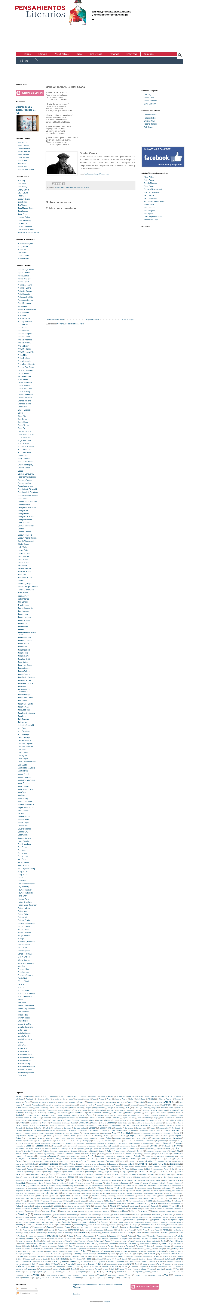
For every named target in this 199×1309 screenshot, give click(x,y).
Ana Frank (22, 315)
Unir (112, 1269)
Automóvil (130, 1110)
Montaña (30, 1211)
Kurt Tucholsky (24, 731)
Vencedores (49, 1272)
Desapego (69, 1143)
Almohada (36, 1102)
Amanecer (72, 1102)
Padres (75, 1222)
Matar (111, 1203)
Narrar (114, 1215)
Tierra (32, 1266)
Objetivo (135, 1217)
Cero (115, 1120)
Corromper (50, 1133)
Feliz (93, 1169)
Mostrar (74, 1211)
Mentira (113, 1206)
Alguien (168, 1099)
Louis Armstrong (24, 220)
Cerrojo (131, 1120)
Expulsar (88, 1166)
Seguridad (25, 1254)
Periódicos (156, 1227)
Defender (19, 1141)
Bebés (72, 1113)
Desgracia (56, 1146)
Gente (52, 1174)
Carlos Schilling (24, 392)
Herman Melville (24, 568)
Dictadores (122, 1148)
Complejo (60, 1125)
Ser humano (150, 1253)
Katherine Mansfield (26, 725)
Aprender (166, 1105)
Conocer (92, 1128)
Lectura (170, 1196)
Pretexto (131, 1236)
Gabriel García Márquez (27, 501)
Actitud (154, 1096)
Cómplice (71, 1138)
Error (56, 1159)
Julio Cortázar (23, 719)
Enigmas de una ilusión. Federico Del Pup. (26, 110)
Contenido (61, 1130)
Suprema (142, 1261)
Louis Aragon (23, 759)
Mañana (153, 1203)
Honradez (115, 1180)
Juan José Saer (24, 710)
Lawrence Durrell (24, 740)
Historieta (39, 1180)
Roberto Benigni (150, 124)
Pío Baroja (22, 881)
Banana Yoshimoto (25, 370)
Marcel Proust (23, 774)
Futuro (141, 1171)
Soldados (79, 1259)
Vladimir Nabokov (25, 1039)
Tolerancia (59, 1266)
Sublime (46, 1261)
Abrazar (37, 1096)
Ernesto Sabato (24, 468)
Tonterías (69, 1266)
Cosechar (95, 1133)
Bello (89, 1113)
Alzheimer (52, 1102)
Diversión (83, 1151)
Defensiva (39, 1141)
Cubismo (115, 1136)
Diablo (71, 1148)
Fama (171, 1166)
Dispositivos (64, 1151)
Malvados (177, 1201)
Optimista (139, 1220)
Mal (126, 1201)
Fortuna (47, 1172)
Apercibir (157, 1105)
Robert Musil (23, 911)
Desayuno (101, 1143)
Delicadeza (76, 1141)
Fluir (173, 1169)
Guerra (169, 1174)
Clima (102, 1123)
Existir (154, 1164)
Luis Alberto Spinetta (26, 229)
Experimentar (20, 1166)
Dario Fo (21, 428)
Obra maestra (156, 1217)
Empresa (156, 1154)
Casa (17, 1120)
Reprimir (168, 1246)
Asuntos (178, 1108)
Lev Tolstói (22, 750)
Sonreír (124, 1259)
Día (178, 1151)
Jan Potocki (22, 623)
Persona (39, 1230)
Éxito (117, 1278)
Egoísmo (59, 1154)
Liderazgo (132, 1198)
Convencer (132, 1130)
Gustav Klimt (23, 253)
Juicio (68, 1196)
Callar (147, 1115)
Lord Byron (22, 756)
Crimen (48, 1136)
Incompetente (176, 1185)
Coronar (27, 1133)
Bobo (164, 1113)
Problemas (42, 1238)
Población (51, 1232)
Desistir (65, 1146)
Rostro (40, 1251)
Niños (48, 1217)
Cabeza (119, 1115)
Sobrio (45, 1259)
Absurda (53, 1096)
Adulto (47, 1099)
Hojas (48, 1180)
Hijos (164, 1177)
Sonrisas (142, 1259)
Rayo (131, 1241)
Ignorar (136, 1183)
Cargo (162, 1118)
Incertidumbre (164, 1185)
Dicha (113, 1148)
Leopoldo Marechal (25, 746)
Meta (179, 1206)
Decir (145, 1138)
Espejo (83, 1161)
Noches (64, 1217)
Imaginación (20, 1185)
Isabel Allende (23, 599)
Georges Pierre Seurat (153, 189)
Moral (37, 1211)
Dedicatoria (167, 1138)
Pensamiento (23, 1227)
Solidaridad (98, 1259)
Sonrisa (133, 1259)
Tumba (97, 1269)
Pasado (19, 1225)
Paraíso (156, 1222)
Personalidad (62, 1230)
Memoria (57, 1206)
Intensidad (76, 1193)
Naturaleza (124, 1215)
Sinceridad (147, 1256)
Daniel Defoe (23, 422)
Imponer (52, 1185)
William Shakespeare (26, 1067)
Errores (64, 1159)
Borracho (28, 1115)
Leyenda (61, 1198)
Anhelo (90, 1105)
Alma (27, 1102)
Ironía (26, 1196)
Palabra (93, 1222)
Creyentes (30, 1136)
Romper (25, 1251)
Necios (178, 1215)
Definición (48, 1141)
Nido (34, 1217)
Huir (179, 1180)
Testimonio (167, 1264)
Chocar (173, 1120)
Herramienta (127, 1177)
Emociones (118, 1154)
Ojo (43, 1220)
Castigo (24, 1120)
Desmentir (74, 1146)
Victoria (27, 1275)
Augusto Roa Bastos (26, 367)
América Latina (37, 1105)
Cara (132, 1118)
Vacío (152, 1269)
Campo (54, 1118)
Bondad (19, 1115)
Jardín (46, 1196)
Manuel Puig (23, 771)
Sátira (17, 1264)
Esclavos (133, 1159)
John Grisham (23, 644)
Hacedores (62, 1177)
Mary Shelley (23, 798)
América (26, 1105)
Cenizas (99, 1120)
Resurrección (93, 1248)
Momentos (20, 1211)
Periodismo (134, 1227)
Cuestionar (150, 1136)
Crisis (65, 1136)
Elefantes (86, 1154)
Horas (124, 1180)
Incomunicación (33, 1188)
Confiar (38, 1128)
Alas (131, 1099)
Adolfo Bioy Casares (26, 270)
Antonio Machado (25, 340)
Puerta (45, 1241)
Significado (99, 1256)
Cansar (91, 1118)
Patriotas (45, 1225)
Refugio (18, 1246)
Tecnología (70, 1264)
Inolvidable (75, 1190)
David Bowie (23, 193)
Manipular (41, 1203)
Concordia (169, 1125)
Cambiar (172, 1115)
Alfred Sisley (149, 177)
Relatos (52, 1246)
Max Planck (22, 161)
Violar (92, 1275)
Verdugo (129, 1272)
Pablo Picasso (23, 256)
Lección (161, 1196)
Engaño (91, 1156)
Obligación (145, 1217)
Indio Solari (22, 202)
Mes (173, 1206)
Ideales (71, 1183)
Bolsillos (178, 1113)
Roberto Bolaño (24, 920)
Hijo (159, 1177)
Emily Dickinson (24, 459)
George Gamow (24, 148)
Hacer (71, 1177)
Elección (77, 1154)
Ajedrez (124, 1099)
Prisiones (170, 1236)
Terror (159, 1264)
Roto (48, 1251)
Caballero (110, 1115)
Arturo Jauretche (24, 361)
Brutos (74, 1115)
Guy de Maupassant (26, 541)
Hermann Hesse (24, 572)
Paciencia (66, 1222)
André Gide (22, 328)
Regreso (44, 1246)
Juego (60, 1196)
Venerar (73, 1272)
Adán (63, 1099)
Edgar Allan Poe (24, 440)
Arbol (37, 1108)
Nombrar (73, 1217)
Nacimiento (47, 1215)
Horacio (21, 581)
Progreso (95, 1238)
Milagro (63, 1208)
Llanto (140, 1198)
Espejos (92, 1161)
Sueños (73, 1261)
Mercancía (144, 1206)
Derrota (20, 1143)
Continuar (82, 1130)
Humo (41, 1183)
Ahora (109, 1099)
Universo (120, 1269)
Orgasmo (155, 1220)
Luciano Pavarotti (25, 226)
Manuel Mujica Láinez (26, 768)
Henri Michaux (23, 559)
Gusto (18, 1177)
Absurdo (62, 1096)
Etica (73, 1164)
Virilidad (120, 1275)
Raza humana (140, 1241)
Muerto (116, 1211)
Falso (157, 1166)
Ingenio (149, 1188)
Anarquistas (57, 1105)
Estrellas (33, 1164)
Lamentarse (120, 1196)
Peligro (134, 1225)
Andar (75, 1105)
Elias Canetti (23, 456)
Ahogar (101, 1099)
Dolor (109, 1151)
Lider (124, 1198)
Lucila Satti (22, 765)
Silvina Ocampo (24, 960)
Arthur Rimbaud (24, 358)
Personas (74, 1230)
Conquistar (118, 1128)
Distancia (74, 1151)
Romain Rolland (24, 932)
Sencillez (58, 1254)
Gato (179, 1172)
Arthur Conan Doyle (26, 352)
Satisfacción (151, 1251)
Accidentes (92, 1096)
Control (112, 1130)
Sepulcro (130, 1254)
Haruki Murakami (24, 553)
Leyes (68, 1198)
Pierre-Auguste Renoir (153, 217)
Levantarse (45, 1198)
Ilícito (170, 1183)
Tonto (78, 1266)
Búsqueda (100, 1115)
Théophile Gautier (25, 996)
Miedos (46, 1208)
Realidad (179, 1241)
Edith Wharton (23, 443)
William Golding (24, 1064)
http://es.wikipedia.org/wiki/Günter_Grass (97, 174)
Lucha (170, 1198)
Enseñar (119, 1156)
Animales (98, 1105)
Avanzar (154, 1110)
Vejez (34, 1272)
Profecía (60, 1238)
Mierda (54, 1208)
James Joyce (23, 614)
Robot (182, 1248)
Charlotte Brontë (24, 404)
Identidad (98, 1183)
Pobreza (68, 1232)
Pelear (126, 1225)
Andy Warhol (23, 247)
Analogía (48, 1105)
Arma (72, 1108)
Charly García (23, 190)
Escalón (82, 1159)
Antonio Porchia (24, 343)
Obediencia (126, 1217)
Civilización (83, 1123)
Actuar (170, 1096)
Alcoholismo (140, 1099)
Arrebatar (80, 1108)
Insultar (31, 1193)
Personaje (51, 1230)
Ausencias (110, 1110)
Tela (84, 1264)
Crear (114, 1133)
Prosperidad (125, 1238)
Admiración (30, 1099)
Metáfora (18, 1208)
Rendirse (120, 1246)
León (75, 1198)
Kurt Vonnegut (23, 734)
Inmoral (36, 1190)
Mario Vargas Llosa (25, 789)
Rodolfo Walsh (24, 929)
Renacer (111, 1246)
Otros (57, 1222)
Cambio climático (23, 1118)
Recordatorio (103, 1243)
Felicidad (74, 1169)
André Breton (23, 325)
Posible (164, 1232)
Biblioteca (128, 1113)
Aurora (92, 1110)
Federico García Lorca (27, 477)
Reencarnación (144, 1243)
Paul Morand (23, 850)
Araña (31, 1108)
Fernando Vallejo (24, 483)
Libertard (95, 1198)
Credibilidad (156, 1133)
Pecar (90, 1225)
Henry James (23, 562)
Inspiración (129, 1190)
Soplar (150, 1259)
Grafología (125, 1174)
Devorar (63, 1148)
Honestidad (105, 1180)
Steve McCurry (150, 104)
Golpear (108, 1174)
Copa (151, 1130)
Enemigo (52, 1156)
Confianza (29, 1128)
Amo (160, 1102)
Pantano (129, 1222)
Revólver (140, 1248)
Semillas (50, 1254)
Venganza (82, 1272)
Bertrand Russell (24, 376)
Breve (36, 1115)
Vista (159, 1275)
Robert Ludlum (24, 908)
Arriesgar (110, 1108)
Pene (181, 1225)
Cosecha (86, 1133)
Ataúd (34, 1110)
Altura (44, 1102)
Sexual (48, 1256)
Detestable (38, 1148)
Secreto (162, 1251)
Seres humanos (177, 1254)
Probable (21, 1238)
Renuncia (129, 1246)
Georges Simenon (25, 520)
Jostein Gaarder (24, 674)
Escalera (73, 1159)
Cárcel (55, 1138)
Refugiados (177, 1243)
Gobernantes (88, 1174)
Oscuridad (34, 1222)
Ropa (33, 1251)
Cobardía (121, 1123)
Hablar (51, 1177)
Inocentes (65, 1190)
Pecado (68, 1225)
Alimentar (177, 1099)
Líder (60, 1201)
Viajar (148, 1272)
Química (117, 1241)
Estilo (17, 1164)
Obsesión (172, 1217)
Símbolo (33, 1264)
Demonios (139, 1141)
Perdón (86, 1227)
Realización (31, 1243)
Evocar (94, 1164)
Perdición (77, 1227)
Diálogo (93, 1151)
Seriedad (22, 1256)
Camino (35, 1118)
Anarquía (67, 1105)
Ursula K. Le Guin (25, 1024)
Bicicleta (138, 1113)
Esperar (121, 1161)
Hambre (89, 1177)
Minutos (88, 1208)
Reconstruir (80, 1243)
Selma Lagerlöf (24, 951)
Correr (42, 1133)
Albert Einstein (23, 145)
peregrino (87, 1278)
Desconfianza (123, 1143)
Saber (83, 1251)
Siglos (90, 1256)
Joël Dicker (22, 701)
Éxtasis (124, 1278)
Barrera (42, 1113)
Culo (158, 1136)
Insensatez (97, 1190)
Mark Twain (22, 792)
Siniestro (157, 1256)
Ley (53, 1198)
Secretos (171, 1251)
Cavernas (45, 1120)
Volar (17, 1278)
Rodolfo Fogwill (24, 926)
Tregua (55, 1269)
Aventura (163, 1110)
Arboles (44, 1108)
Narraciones (106, 1215)
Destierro (144, 1146)
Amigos (130, 1102)
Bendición (97, 1113)
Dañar (93, 1138)
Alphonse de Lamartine (27, 309)
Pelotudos (144, 1225)
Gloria (70, 1174)
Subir (17, 1261)
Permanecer (167, 1227)
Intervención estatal (126, 1193)
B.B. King (21, 181)
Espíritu (149, 1161)
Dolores (131, 1151)
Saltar (125, 1251)
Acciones (102, 1096)
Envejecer (21, 1159)
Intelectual (40, 1193)
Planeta (166, 1230)
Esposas (141, 1161)
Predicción (39, 1236)
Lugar (18, 1201)
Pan (121, 1222)
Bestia (113, 1113)
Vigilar (70, 1275)
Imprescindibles (97, 1185)
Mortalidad (65, 1211)
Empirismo (147, 1154)
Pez (125, 1230)
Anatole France (24, 318)
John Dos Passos (25, 641)
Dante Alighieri (23, 425)
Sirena (173, 1256)
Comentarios (23, 1293)
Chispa (166, 1120)
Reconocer (70, 1243)
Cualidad (106, 1136)
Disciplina (27, 1151)
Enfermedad (72, 1156)
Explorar (40, 1166)
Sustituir (178, 1261)
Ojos (48, 1220)
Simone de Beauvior (26, 963)
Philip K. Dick (23, 871)
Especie (64, 1161)
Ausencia (100, 1110)
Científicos (34, 1123)
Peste (118, 1230)
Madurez (100, 1201)
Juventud (84, 1196)
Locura (160, 1198)
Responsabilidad (60, 1248)
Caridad (169, 1118)
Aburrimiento (72, 1096)
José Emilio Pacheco (26, 677)
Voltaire (21, 1042)
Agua (94, 1099)
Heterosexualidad (141, 1177)
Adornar (39, 1099)
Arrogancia (119, 1108)
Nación (82, 1215)
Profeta (86, 1238)
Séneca (21, 984)
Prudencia (154, 1238)
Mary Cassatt (149, 204)
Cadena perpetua (130, 1115)
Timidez (41, 1266)
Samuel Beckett (24, 945)
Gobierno (99, 1174)
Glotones (78, 1174)
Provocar (145, 1238)
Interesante (96, 1193)
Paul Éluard (22, 859)
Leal (147, 1196)
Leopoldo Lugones (25, 743)
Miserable (119, 1208)
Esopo (20, 471)
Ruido (63, 1251)
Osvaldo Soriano (24, 838)
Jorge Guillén (23, 662)
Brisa (60, 1115)
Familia (179, 1166)
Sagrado (117, 1251)
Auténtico (146, 1110)
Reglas (35, 1246)
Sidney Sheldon (24, 957)
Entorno (147, 1156)
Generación (20, 1174)
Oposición (112, 1220)
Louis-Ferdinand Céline (27, 762)
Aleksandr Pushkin (25, 297)
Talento (47, 1264)
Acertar (139, 1096)
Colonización (149, 1123)
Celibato (85, 1120)
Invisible (18, 1196)
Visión (152, 1275)
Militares (79, 1208)
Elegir (94, 1154)
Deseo (28, 1146)
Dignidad (150, 1148)
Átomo (94, 1278)
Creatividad (125, 1133)
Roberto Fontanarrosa (26, 923)
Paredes (165, 1222)
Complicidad (70, 1125)
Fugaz (124, 1172)
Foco (179, 1169)
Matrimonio (141, 1203)
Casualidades (34, 1120)
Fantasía (30, 1169)
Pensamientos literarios (74, 187)
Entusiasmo (171, 1156)
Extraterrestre (140, 1166)
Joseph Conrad (24, 668)
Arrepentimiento (98, 1108)
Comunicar (125, 1125)
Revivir (120, 1248)
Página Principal (92, 319)
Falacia (150, 1166)
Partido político (176, 1222)
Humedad (32, 1183)
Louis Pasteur (23, 158)
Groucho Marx (149, 121)
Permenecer (177, 1227)
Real (171, 1241)
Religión (61, 1246)
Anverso (142, 1105)
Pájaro (67, 1241)
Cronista (88, 1136)
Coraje (165, 1130)
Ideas (88, 1183)
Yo (64, 1278)
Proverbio (136, 1238)
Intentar (86, 1193)
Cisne (66, 1123)
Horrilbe (142, 1180)
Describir (158, 1143)
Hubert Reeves (24, 151)
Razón (163, 1241)
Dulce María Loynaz (26, 434)
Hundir (56, 1183)
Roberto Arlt (22, 917)
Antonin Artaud (24, 337)
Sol (71, 1259)
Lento (38, 1198)
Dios (177, 1148)
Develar (46, 1148)
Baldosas (28, 1113)
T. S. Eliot (21, 987)
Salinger (21, 939)
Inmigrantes (19, 1190)
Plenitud (32, 1232)
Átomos (101, 1278)
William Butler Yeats (26, 1057)
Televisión (91, 1264)
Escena (101, 1159)
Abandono (19, 1096)
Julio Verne (22, 722)
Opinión (78, 1220)
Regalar (27, 1246)
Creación (105, 1133)
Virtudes (137, 1275)
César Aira (22, 416)
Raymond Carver (24, 890)
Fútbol (173, 1172)
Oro (26, 1222)
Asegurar (154, 1108)
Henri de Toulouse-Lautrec (154, 201)
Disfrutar (46, 1151)
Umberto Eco (23, 1021)
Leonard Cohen (24, 217)
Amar (80, 1102)
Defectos (177, 1138)
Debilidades (128, 1138)
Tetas (175, 1264)
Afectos (70, 1099)
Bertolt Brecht (23, 373)
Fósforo (157, 1172)
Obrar (165, 1217)
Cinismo (44, 1123)
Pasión (28, 1225)
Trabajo (124, 1266)
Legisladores (20, 1198)
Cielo (181, 1120)
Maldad (149, 1201)
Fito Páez (21, 196)
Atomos (60, 1110)
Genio (43, 1174)
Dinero (167, 1149)
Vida (36, 1274)
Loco (153, 1198)
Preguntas (51, 1235)
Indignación (81, 1188)
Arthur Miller (23, 355)
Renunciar (139, 1246)
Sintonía (165, 1256)
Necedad (145, 1215)
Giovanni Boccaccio (26, 526)
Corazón (175, 1130)
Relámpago (79, 1246)
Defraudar (67, 1141)
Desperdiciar (103, 1146)
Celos (92, 1120)
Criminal (57, 1136)
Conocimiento (105, 1128)
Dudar (171, 1151)
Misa (111, 1208)
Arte (127, 1107)
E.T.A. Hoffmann (24, 437)
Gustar (178, 1174)
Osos (42, 1222)
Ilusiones (154, 1183)
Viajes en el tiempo (165, 1272)
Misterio (137, 1208)
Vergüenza (139, 1272)
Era (41, 1159)
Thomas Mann (23, 990)
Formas (29, 1172)
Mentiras (124, 1206)
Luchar (178, 1198)
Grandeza (134, 1174)
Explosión (49, 1166)
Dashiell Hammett (25, 431)
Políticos (147, 1233)
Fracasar (78, 1172)
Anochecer (108, 1105)
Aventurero (174, 1110)
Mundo (144, 1211)
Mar (65, 1203)
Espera (100, 1161)
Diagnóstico (80, 1148)
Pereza (94, 1227)
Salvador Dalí (23, 259)
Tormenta (94, 1266)
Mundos (155, 1211)
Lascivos (140, 1196)
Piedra (131, 1230)
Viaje (154, 1272)
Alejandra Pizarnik (25, 285)
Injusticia (178, 1188)
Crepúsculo (20, 1136)
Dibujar (106, 1148)
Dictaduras (133, 1148)
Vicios (20, 1275)
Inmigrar (28, 1190)
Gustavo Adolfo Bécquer (27, 538)
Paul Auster (22, 847)
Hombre (59, 1180)
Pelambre (112, 1225)
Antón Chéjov (23, 346)
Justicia (75, 1196)
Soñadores (169, 1259)
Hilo (170, 1177)
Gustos (25, 1177)
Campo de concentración (67, 1118)
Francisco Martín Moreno (28, 495)
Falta (164, 1166)
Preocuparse (101, 1236)
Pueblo (37, 1241)
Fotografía (57, 1172)
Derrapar (180, 1141)
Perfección (114, 1227)
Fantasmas (20, 1169)
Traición (152, 1266)
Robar (174, 1248)
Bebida (65, 1113)
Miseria (128, 1208)
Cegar (60, 1120)
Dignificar (159, 1148)
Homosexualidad (92, 1180)
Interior (105, 1193)
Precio (181, 1232)
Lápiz (54, 1201)
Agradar (87, 1099)
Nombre (81, 1217)
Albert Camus (23, 276)
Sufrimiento (85, 1261)
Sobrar (38, 1259)
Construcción (176, 1128)
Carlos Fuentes (24, 386)
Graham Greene (24, 532)
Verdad (108, 1271)
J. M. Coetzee (23, 605)
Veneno (65, 1272)
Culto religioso (176, 1136)
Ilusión (163, 1183)
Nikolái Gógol (23, 823)
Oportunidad (87, 1220)
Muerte (105, 1211)
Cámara (39, 1138)
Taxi (62, 1264)
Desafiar (29, 1143)
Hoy (158, 1180)
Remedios (89, 1246)
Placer (157, 1230)
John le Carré (23, 656)
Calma (163, 1115)
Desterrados (124, 1146)
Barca (35, 1113)
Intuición (169, 1193)
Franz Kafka (23, 498)
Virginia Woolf (23, 1036)
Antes (126, 1105)
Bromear (67, 1115)
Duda (164, 1151)
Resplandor (36, 1248)
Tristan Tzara (23, 1015)
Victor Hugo (22, 1030)
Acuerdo (178, 1096)
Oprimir (120, 1220)
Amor (167, 1101)
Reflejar (155, 1243)
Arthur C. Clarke (24, 349)
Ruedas (55, 1251)
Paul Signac (148, 214)
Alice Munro (22, 306)
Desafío (37, 1143)
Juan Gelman (23, 707)
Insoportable (117, 1190)
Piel (138, 1230)
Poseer (156, 1232)
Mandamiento (20, 1203)
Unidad (105, 1269)
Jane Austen (23, 626)
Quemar (99, 1241)
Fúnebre (165, 1172)
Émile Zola (22, 1076)
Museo (163, 1211)
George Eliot (23, 511)
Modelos (159, 1208)
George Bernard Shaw (27, 507)
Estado (168, 1161)
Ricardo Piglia (23, 899)
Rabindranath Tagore (26, 884)
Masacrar (104, 1203)
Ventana (91, 1272)
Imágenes (152, 1185)
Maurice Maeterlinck (26, 804)
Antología (134, 1105)
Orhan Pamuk (23, 832)
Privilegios (179, 1236)
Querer (107, 1241)
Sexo (40, 1256)
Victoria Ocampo (24, 1033)
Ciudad (73, 1123)
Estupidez (43, 1164)
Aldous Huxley (23, 282)
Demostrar (149, 1141)
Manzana (51, 1203)
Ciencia (22, 1123)
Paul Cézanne (149, 208)
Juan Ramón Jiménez (26, 713)
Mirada (96, 1208)
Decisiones (156, 1138)
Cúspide (79, 1138)
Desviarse (29, 1148)
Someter (108, 1259)
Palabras (104, 1222)
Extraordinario (127, 1166)
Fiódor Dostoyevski (25, 486)
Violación (85, 1275)
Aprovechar (22, 1108)
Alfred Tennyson (24, 303)
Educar (31, 1154)
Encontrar (29, 1156)
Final (148, 1169)
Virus (145, 1275)
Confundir (67, 1128)
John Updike (23, 653)
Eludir (102, 1154)
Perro (17, 1230)
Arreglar (88, 1108)
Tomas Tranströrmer (26, 1006)
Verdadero (120, 1272)
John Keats (22, 647)
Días (17, 1154)
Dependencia (161, 1141)
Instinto (155, 1190)
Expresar (68, 1166)
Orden (148, 1220)
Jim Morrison (23, 205)
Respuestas (73, 1248)
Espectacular (74, 1161)
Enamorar (166, 1154)
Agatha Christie (24, 273)
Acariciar (83, 1096)
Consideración (163, 1128)
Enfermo (82, 1156)
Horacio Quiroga (24, 584)
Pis (151, 1230)
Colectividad (138, 1123)
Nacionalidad (59, 1215)
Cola (129, 1123)
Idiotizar (115, 1183)
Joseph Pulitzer (24, 671)
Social (53, 1259)
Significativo (111, 1256)
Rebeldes (42, 1243)
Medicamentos (164, 1203)
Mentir (104, 1206)
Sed (17, 1254)
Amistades (152, 1102)
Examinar (124, 1164)
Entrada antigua (128, 319)
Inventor (178, 1193)
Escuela (169, 1159)
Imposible (74, 1185)
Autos (138, 1110)
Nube (99, 1217)
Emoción (128, 1154)
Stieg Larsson (23, 972)
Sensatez (67, 1254)
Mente (88, 1206)
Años (20, 1113)
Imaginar (33, 1185)
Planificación (177, 1230)
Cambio (180, 1115)
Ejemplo (68, 1154)
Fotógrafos (68, 1172)
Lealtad (154, 1196)
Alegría (151, 1099)
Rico (154, 1248)
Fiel (120, 1169)
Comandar (169, 1123)
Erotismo (49, 1159)
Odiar (20, 1220)
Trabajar (114, 1266)
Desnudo (83, 1146)
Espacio (46, 1161)
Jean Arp (21, 629)
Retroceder (103, 1248)
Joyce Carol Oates (25, 698)
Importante (62, 1185)
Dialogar (89, 1148)
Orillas (20, 1222)
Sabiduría (95, 1251)
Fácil (151, 1172)
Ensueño (128, 1156)
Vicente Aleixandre (25, 1027)
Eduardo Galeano (25, 450)
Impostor (85, 1185)
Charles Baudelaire (25, 395)
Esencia (19, 1161)
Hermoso (117, 1177)
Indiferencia (70, 1188)
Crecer (136, 1133)
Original (180, 1220)
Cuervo (141, 1136)
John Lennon (23, 211)
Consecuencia (141, 1128)
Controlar (121, 1130)
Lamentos (130, 1196)
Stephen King (23, 969)
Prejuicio (70, 1236)
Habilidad (33, 1177)
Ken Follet (22, 728)
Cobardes (111, 1123)
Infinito (119, 1188)
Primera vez (141, 1236)
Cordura (18, 1133)
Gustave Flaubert (25, 535)
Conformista (57, 1128)
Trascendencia (44, 1269)
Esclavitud (123, 1159)
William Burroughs (25, 1054)
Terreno (152, 1264)
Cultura (18, 1138)
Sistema (180, 1256)
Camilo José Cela (25, 382)
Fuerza (115, 1172)
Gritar (161, 1174)
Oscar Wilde (23, 835)
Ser (137, 1253)
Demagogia (87, 1141)
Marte (96, 1203)
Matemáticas (121, 1203)
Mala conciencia (138, 1201)
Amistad (140, 1102)
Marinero (89, 1203)
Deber (108, 1138)
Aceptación (121, 1096)
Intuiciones (159, 1193)
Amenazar (120, 1102)
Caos (107, 1118)
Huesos (172, 1180)
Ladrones (111, 1196)
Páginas (59, 1241)
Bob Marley (22, 187)
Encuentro (42, 1156)
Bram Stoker (23, 379)
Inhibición (158, 1188)
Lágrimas (46, 1201)
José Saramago (24, 695)
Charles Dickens (24, 401)
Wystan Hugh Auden (26, 1073)
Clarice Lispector (24, 410)
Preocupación (89, 1236)
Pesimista (109, 1230)
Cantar (99, 1118)
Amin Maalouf (23, 312)
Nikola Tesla (22, 167)
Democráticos (128, 1141)
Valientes (169, 1269)
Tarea (56, 1264)
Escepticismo (112, 1159)
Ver (98, 1271)
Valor (177, 1269)
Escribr (152, 1159)
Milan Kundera (23, 810)
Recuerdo (132, 1243)
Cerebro (108, 1120)
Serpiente (32, 1256)
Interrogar (114, 1193)
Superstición (131, 1261)
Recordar (90, 1243)
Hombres (76, 1180)
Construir (19, 1130)
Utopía (143, 1269)
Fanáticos (39, 1169)
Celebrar (77, 1120)
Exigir (132, 1164)
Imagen (178, 1183)
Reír (148, 1248)
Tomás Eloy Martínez (26, 1009)
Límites (68, 1201)
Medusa (37, 1206)
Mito (146, 1208)
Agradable (78, 1099)
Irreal (32, 1196)
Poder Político (95, 1232)
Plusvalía (41, 1232)
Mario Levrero (23, 786)
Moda (152, 1208)
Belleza (80, 1113)
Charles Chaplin (150, 115)
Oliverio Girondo (24, 829)
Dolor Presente (120, 1151)
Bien (146, 1113)
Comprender (100, 1125)
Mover (90, 1211)
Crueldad (97, 1136)
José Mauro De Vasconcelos (24, 691)
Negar (18, 1217)
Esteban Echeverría (26, 474)
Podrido (114, 1232)
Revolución (129, 1249)
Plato (25, 1232)
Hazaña (98, 1177)
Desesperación (42, 1146)
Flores (166, 1169)
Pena (152, 1225)
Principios (151, 1236)
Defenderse (29, 1141)
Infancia (91, 1188)
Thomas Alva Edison (26, 170)
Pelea (120, 1225)
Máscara (180, 1211)
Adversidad (55, 1099)
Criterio (72, 1136)
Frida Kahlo (22, 249)
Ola (56, 1220)
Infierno (110, 1188)
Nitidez (41, 1217)
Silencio (121, 1256)
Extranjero (115, 1166)
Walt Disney (148, 127)
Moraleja (46, 1211)
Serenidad (164, 1254)
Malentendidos (160, 1201)
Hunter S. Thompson (26, 590)
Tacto (40, 1264)
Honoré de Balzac (25, 578)
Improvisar (118, 1185)
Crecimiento (146, 1133)
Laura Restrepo (24, 737)
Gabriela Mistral (24, 504)
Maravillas (72, 1203)
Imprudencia (129, 1185)
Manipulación (31, 1203)
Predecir (30, 1236)
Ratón (124, 1241)
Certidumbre (140, 1120)
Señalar (67, 1256)
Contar (38, 1130)
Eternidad (64, 1164)
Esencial (28, 1161)
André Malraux (24, 331)
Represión (158, 1246)
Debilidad (117, 1138)
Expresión (78, 1166)
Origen (172, 1220)
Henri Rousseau (150, 198)
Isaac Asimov (23, 596)
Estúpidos (54, 1164)
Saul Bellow (22, 948)
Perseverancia (28, 1230)
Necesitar (168, 1215)
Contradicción (93, 1130)
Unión (130, 1269)
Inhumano (167, 1188)
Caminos (45, 1118)
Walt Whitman (23, 1045)
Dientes (142, 1148)
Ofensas (36, 1220)
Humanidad (20, 1183)
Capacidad (116, 1118)
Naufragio (136, 1215)
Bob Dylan (22, 184)
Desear (178, 1143)
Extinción (105, 1166)
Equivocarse (32, 1159)
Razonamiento (152, 1241)
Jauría (53, 1196)
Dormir (139, 1151)
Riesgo (161, 1248)
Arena (57, 1108)
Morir (53, 1211)
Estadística (177, 1161)
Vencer (58, 1272)
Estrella (24, 1164)
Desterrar (134, 1146)
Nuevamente (108, 1217)
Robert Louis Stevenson (27, 905)
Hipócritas (19, 1180)
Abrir (44, 1096)
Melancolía (47, 1206)
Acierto (147, 1096)
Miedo (36, 1208)
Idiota (108, 1183)
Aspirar (163, 1108)
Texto (181, 1264)
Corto (69, 1133)
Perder (67, 1227)
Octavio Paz (23, 826)
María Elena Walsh (25, 801)
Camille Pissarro (150, 183)
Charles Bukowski (25, 398)
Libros (115, 1198)
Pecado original (80, 1225)
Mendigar (68, 1206)
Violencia (100, 1275)
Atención (42, 1110)
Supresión (152, 1261)
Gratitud (144, 1174)
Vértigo (50, 1278)
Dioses (18, 1151)
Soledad (87, 1259)
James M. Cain (24, 620)
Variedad (27, 1272)
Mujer (124, 1211)
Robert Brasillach (24, 902)
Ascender (146, 1108)
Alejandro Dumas (25, 291)
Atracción (68, 1110)
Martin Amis (22, 795)
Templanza (120, 1264)
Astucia (171, 1108)
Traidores (161, 1266)
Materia (132, 1203)
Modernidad (169, 1208)
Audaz (85, 1110)
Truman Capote (24, 1018)
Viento (62, 1275)
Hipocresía (177, 1177)
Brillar (53, 1115)
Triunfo (74, 1269)
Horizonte (132, 1180)
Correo (34, 1133)
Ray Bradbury (23, 887)
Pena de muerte (172, 1225)
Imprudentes (141, 1185)
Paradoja (147, 1222)
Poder (83, 1232)
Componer (79, 1125)
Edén (39, 1154)
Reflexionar (166, 1243)
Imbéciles (42, 1185)
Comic (33, 1125)
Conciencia (145, 1125)
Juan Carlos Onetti (25, 704)
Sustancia (170, 1261)
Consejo (152, 1128)
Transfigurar (19, 1269)
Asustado (19, 1110)
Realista (22, 1243)
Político (138, 1232)
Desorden (92, 1146)
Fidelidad (112, 1169)
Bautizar (50, 1113)
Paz (52, 1225)
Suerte (54, 1261)
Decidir (138, 1138)
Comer (18, 1125)
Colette (21, 413)
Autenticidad (120, 1110)
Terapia (144, 1264)
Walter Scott (23, 1048)
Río (76, 1251)
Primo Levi (22, 878)
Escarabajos (92, 1159)
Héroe (63, 1183)
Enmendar (109, 1156)
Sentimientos (102, 1254)
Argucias (64, 1108)
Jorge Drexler (23, 214)
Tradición (134, 1266)
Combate (178, 1123)
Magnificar (119, 1201)
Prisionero (161, 1236)
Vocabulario (177, 1275)
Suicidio (111, 1261)
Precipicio (21, 1236)
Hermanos (107, 1177)
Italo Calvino (23, 602)
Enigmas (100, 1156)
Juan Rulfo (22, 716)
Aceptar (131, 1096)
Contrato (104, 1130)
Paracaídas (138, 1222)
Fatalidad (50, 1169)
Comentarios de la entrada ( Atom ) (71, 324)
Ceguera (68, 1120)
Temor (100, 1264)
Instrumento (176, 1190)
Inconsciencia (45, 1188)
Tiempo (21, 1266)
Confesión (19, 1128)
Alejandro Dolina (24, 288)
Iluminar (145, 1183)
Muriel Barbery (24, 817)
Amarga (91, 1102)
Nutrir (118, 1217)
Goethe (21, 529)
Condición (178, 1125)
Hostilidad (151, 1180)
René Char (22, 896)
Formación (19, 1172)
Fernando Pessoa (25, 480)
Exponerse (59, 1166)
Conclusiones (158, 1125)
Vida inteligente (52, 1275)
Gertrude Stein (24, 523)
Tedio (78, 1264)
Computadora (114, 1125)
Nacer (36, 1215)
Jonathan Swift (24, 659)
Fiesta (127, 1169)
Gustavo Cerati (24, 199)
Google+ (76, 1294)
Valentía (160, 1269)
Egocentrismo (48, 1154)
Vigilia (76, 1275)
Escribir (142, 1159)
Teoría (137, 1264)
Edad (24, 1154)
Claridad (94, 1123)
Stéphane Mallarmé (25, 975)
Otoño (49, 1222)
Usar (136, 1269)
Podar (75, 1232)
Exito (164, 1164)
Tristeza (63, 1269)
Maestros (109, 1201)
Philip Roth (22, 875)
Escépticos (177, 1159)
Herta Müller (23, 575)
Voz (34, 1278)
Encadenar (177, 1154)
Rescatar (18, 1248)
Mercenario (154, 1206)
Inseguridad (85, 1190)
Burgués (82, 1115)
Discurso (37, 1151)
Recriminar (122, 1243)
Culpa (165, 1136)
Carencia (147, 1118)
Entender (137, 1156)
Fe (58, 1169)
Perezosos (104, 1227)
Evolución (102, 1164)
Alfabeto (160, 1099)
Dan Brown (22, 419)
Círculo (63, 1138)
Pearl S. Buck (23, 865)
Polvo (121, 1232)
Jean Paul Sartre (24, 638)
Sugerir (102, 1261)
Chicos (159, 1120)
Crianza (39, 1136)
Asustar (27, 1110)
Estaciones (160, 1161)
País (59, 1225)
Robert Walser (23, 914)
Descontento (147, 1143)
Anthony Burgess (24, 334)
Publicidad (28, 1241)
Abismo (29, 1096)
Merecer (165, 1206)
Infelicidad (100, 1188)
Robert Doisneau (150, 101)
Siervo (82, 1256)
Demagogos (97, 1141)
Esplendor (132, 1161)
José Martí (22, 686)
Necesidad (156, 1215)
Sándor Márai (23, 981)
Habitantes (43, 1177)
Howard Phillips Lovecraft (28, 587)
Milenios (71, 1208)
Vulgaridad (41, 1278)
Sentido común (88, 1254)
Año (182, 1110)
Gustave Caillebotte (151, 192)
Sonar (116, 1259)
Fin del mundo (137, 1169)
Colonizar (159, 1123)
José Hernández (24, 680)
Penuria (59, 1227)
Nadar (96, 1215)
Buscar (90, 1115)
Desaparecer (57, 1143)
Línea (76, 1201)
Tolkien (20, 1000)
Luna (31, 1201)
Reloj (71, 1246)
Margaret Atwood (24, 777)
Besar (106, 1113)
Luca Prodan (23, 223)
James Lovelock (24, 617)
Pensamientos (38, 1227)
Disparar (55, 1151)
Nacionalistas (72, 1215)
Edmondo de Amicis (26, 446)
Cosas (76, 1133)
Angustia (82, 1105)
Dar (86, 1138)
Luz (37, 1201)
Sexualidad (58, 1256)
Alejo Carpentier (24, 294)
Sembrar (42, 1254)
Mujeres (134, 1211)
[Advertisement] (169, 25)
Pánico (75, 1241)
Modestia (178, 1208)
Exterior (96, 1166)
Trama (170, 1266)
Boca (171, 1113)
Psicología (179, 1238)
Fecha (65, 1169)
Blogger (107, 1302)
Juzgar (94, 1196)
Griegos (153, 1174)
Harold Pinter (23, 550)
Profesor (78, 1238)
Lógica (83, 1201)
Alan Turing (22, 142)
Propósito (114, 1238)
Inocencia (56, 1190)
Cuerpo (131, 1136)
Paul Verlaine (23, 856)
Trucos (82, 1269)
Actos (162, 1096)
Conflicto (47, 1128)
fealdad (78, 1278)
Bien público (156, 1113)
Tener (129, 1264)
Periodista (146, 1227)
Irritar (39, 1196)
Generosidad (33, 1174)
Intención (66, 1193)
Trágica (89, 1269)
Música (22, 1214)
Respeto (27, 1248)
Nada (89, 1215)
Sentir (112, 1254)
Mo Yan (21, 814)
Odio (28, 1220)
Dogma (101, 1151)
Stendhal (21, 966)
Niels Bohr (22, 164)
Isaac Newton (23, 154)
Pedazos (97, 1225)
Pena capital (161, 1225)
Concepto (135, 1125)
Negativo (26, 1217)
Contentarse (72, 1130)
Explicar (31, 1166)
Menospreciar (78, 1206)
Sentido (77, 1254)
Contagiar (28, 1130)
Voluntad (25, 1278)
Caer (140, 1115)
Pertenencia (88, 1230)
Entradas (22, 1289)
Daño (101, 1138)
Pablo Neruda (23, 841)
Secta (179, 1251)
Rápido (70, 1251)
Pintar (145, 1230)
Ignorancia (125, 1183)
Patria (38, 1225)
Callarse (155, 1115)
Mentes (97, 1206)
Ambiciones (100, 1102)
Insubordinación (21, 1193)
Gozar (116, 1174)
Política (129, 1233)
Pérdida (82, 1241)
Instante (147, 1190)
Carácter (178, 1118)
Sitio (19, 1259)
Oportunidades (100, 1220)
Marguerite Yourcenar (26, 780)
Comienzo (42, 1125)
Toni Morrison (23, 1012)
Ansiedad (117, 1105)
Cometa (25, 1125)
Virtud (127, 1275)
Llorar (146, 1198)
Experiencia (175, 1164)
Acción (110, 1096)
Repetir (149, 1246)
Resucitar (83, 1248)
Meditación (28, 1206)
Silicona (130, 1256)
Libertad (84, 1198)
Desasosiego (91, 1143)
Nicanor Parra (23, 820)
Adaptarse (19, 1099)
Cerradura (123, 1120)
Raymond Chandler (25, 893)
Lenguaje (29, 1198)
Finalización (157, 1169)
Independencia (58, 1188)
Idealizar (80, 1183)
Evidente (86, 1164)
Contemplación (49, 1130)
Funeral (132, 1172)
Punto (53, 1241)
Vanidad (18, 1272)
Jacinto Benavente (25, 608)
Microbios (27, 1208)
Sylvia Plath (22, 978)
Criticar (80, 1136)
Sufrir (94, 1261)
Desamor (46, 1143)
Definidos (58, 1141)
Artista (137, 1108)
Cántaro (47, 1138)
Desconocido (135, 1143)
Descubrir (167, 1143)
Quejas (90, 1241)
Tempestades (110, 1264)
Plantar (18, 1232)
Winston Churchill (25, 1070)
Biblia (120, 1113)
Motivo (82, 1211)
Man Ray (147, 95)
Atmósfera (51, 1110)
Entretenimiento (158, 1156)
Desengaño (19, 1146)
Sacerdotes (108, 1251)
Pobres (60, 1232)
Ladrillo (102, 1196)
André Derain (149, 180)
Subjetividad (26, 1261)
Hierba (153, 1177)
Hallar (81, 1177)
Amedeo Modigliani (25, 243)
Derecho (172, 1141)
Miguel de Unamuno (26, 807)
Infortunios (140, 1188)
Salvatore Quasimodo (26, 942)
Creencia (167, 1133)
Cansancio (82, 1118)
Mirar (104, 1208)
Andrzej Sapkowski (25, 321)
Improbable (108, 1185)
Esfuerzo (37, 1161)
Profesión (69, 1238)
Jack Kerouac (23, 611)
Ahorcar (116, 1099)
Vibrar (175, 1272)
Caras (139, 1118)
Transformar (31, 1269)
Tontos (85, 1266)
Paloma (115, 1222)
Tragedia (143, 1266)
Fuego (106, 1172)
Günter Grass (60, 187)
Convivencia (143, 1130)
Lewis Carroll (23, 753)
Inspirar (138, 1190)
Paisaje (84, 1222)
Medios (18, 1206)
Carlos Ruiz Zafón (25, 389)
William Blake (23, 1051)
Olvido (69, 1220)
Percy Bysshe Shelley (26, 868)
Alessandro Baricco (25, 300)
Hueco (165, 1180)
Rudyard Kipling (24, 935)
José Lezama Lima (25, 683)
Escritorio (161, 1159)
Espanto (55, 1161)
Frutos (99, 1172)
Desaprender (80, 1143)
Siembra (75, 1256)
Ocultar (180, 1217)
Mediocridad (176, 1203)
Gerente (62, 1174)
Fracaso (89, 1172)
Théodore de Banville (26, 993)
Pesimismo (99, 1230)
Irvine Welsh (23, 593)
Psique (20, 1241)
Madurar (91, 1201)
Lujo (25, 1201)
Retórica (112, 1248)
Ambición (110, 1102)
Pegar (105, 1225)
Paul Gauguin (149, 211)
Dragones (149, 1151)
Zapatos (70, 1278)
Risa (168, 1248)
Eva (79, 1164)
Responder (47, 1248)
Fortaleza (38, 1172)
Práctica (170, 1238)
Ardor (51, 1108)
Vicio (181, 1272)
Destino (153, 1146)
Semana (34, 1254)
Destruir (177, 1146)
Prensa (78, 1236)
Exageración (113, 1164)
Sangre (141, 1251)
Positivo (173, 1232)
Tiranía (49, 1266)
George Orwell (23, 514)
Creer (176, 1133)
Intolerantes (149, 1193)
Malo (169, 1201)
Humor (48, 1183)
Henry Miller (22, 565)
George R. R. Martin (26, 517)
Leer (178, 1196)
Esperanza (109, 1161)
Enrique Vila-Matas (25, 462)
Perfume (125, 1227)
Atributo (77, 1110)
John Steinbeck (24, 650)
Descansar (112, 1143)
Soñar (178, 1259)
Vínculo (57, 1278)
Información (129, 1188)
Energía (62, 1156)
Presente (112, 1236)
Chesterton (22, 407)
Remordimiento (100, 1246)
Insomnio (107, 1190)
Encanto (19, 1156)
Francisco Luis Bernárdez (28, 492)
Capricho (125, 1118)
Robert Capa (149, 98)
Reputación (177, 1246)
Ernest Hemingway (25, 465)
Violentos (111, 1275)
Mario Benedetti (24, 783)
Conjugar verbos (80, 1128)
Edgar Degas (149, 186)
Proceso (51, 1238)
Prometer (105, 1238)
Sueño (64, 1261)
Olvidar (62, 1220)
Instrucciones (165, 1190)
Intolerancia (139, 1193)
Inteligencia (52, 1193)
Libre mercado (105, 1198)
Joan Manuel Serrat (26, 208)
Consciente (129, 1128)
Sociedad (62, 1259)
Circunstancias (55, 1123)
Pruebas (163, 1238)
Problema (30, 1239)
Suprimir (161, 1261)
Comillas (51, 1125)
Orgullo (164, 1220)
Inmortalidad (45, 1190)
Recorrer (113, 1243)
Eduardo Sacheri (24, 453)
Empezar (137, 1154)
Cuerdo (123, 1136)
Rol (19, 1251)
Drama (157, 1151)
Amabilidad (62, 1102)
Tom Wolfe (22, 1003)
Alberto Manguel (24, 279)
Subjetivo (37, 1261)
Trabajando (104, 1266)
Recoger (60, 1243)
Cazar (54, 1120)
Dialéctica (98, 1148)
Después (113, 1146)
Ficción (102, 1169)
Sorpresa (158, 1259)
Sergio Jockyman (25, 954)
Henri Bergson (23, 556)
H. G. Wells (22, 547)
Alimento (19, 1102)
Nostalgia (90, 1217)
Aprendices (179, 1105)
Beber (58, 1113)
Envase (181, 1156)
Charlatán (151, 1120)
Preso (123, 1236)
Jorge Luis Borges (25, 665)
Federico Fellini (150, 118)
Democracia (118, 1141)
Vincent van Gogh (151, 220)
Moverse (97, 1211)
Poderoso (105, 1232)
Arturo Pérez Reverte (26, 364)
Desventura (19, 1148)
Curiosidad (30, 1138)
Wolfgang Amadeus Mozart (28, 232)
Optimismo (129, 1220)
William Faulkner (24, 1060)
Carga (156, 1118)
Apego (149, 1105)
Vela (41, 1272)
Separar (121, 1254)
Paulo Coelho (23, 862)
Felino (86, 1169)
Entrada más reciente (55, 319)
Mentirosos (134, 1206)
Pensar (50, 1227)
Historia (28, 1180)
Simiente (138, 1256)
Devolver (54, 1148)
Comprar (88, 1125)
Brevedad (45, 1115)
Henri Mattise (149, 195)
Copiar (158, 1130)
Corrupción (61, 1133)
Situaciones (28, 1259)
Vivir (166, 1275)
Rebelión (51, 1243)
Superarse (120, 1261)
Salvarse (133, 1251)
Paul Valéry (22, 853)
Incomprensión (20, 1188)
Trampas (178, 1266)
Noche (56, 1217)
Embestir (109, 1154)
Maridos (80, 1203)
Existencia (142, 1164)
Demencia (107, 1141)
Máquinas (171, 1211)
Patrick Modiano (24, 844)
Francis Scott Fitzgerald (27, 489)
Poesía (86, 187)
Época (109, 1278)
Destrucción (166, 1146)
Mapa (59, 1203)
